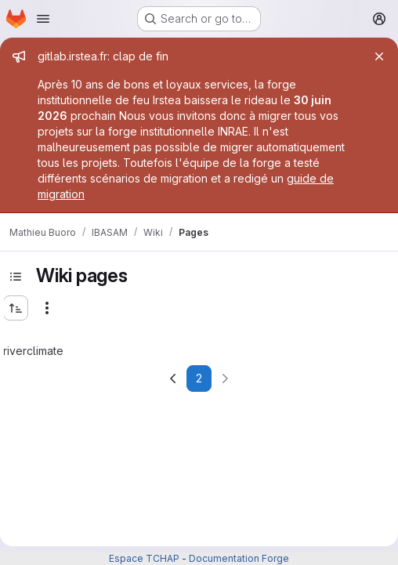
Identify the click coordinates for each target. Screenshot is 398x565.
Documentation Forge (239, 558)
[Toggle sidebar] (15, 276)
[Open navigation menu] (43, 18)
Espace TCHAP (144, 558)
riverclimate (33, 350)
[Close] (379, 56)
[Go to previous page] (173, 378)
